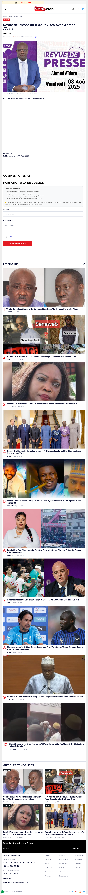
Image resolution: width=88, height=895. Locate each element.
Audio (16, 16)
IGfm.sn (47, 864)
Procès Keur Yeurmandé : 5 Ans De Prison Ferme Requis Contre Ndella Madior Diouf (42, 404)
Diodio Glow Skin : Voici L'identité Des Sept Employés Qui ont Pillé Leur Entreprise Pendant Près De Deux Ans (44, 551)
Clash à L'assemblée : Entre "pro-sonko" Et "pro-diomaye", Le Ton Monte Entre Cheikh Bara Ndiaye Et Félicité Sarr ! (46, 745)
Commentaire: (43, 229)
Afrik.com (77, 868)
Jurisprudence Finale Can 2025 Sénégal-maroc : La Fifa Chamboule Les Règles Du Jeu (43, 600)
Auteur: (43, 212)
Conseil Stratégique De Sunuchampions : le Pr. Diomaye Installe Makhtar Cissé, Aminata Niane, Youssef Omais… (44, 452)
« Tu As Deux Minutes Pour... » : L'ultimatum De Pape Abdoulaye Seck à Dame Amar (41, 356)
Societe (10, 555)
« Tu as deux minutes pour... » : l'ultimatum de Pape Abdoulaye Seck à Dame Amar (63, 798)
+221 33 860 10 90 (27, 863)
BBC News (78, 864)
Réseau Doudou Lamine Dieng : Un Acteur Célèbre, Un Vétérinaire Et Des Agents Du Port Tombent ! (44, 502)
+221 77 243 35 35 (10, 863)
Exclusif (10, 505)
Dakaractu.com (63, 876)
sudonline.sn (62, 868)
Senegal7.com (63, 864)
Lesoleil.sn (48, 859)
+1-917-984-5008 (10, 874)
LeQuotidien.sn (63, 872)
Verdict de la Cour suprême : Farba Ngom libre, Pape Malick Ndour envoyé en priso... (22, 798)
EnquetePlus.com (80, 855)
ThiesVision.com (63, 859)
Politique (12, 749)
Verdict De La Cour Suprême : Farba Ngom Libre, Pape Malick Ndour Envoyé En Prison (42, 309)
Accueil (5, 16)
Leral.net (47, 855)
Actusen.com (49, 872)
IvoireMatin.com (79, 859)
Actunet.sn (48, 876)
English (36, 37)
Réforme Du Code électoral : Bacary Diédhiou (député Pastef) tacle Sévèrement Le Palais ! (45, 697)
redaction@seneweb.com (18, 882)
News (10, 16)
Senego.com (62, 855)
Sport (9, 456)
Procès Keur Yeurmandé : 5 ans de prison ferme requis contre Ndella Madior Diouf (23, 833)
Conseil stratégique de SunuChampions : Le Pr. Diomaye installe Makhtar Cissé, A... (64, 833)
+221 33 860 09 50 (11, 866)
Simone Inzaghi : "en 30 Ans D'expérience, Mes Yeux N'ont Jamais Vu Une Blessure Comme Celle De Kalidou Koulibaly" (45, 648)
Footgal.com (48, 868)
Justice (9, 312)
